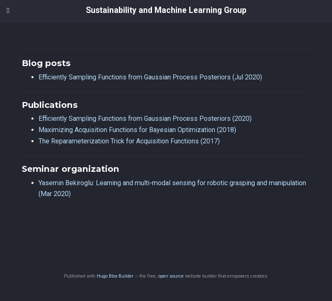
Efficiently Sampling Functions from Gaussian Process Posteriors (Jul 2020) (150, 77)
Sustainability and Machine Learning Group (166, 10)
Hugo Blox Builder (115, 276)
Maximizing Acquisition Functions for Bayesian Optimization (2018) (137, 130)
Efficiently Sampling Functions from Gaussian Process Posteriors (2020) (145, 118)
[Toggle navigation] (8, 10)
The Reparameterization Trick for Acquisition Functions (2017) (129, 141)
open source (171, 276)
